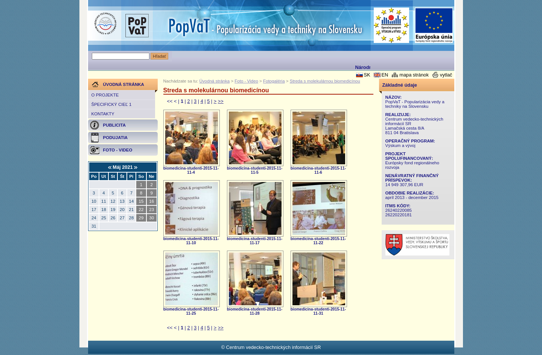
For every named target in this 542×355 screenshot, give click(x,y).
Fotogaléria (274, 81)
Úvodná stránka (214, 81)
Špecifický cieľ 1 (111, 104)
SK (367, 75)
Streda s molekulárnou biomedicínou (325, 81)
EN (384, 75)
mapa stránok (414, 75)
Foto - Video (246, 81)
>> (221, 101)
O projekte (105, 95)
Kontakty (102, 114)
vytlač (446, 75)
